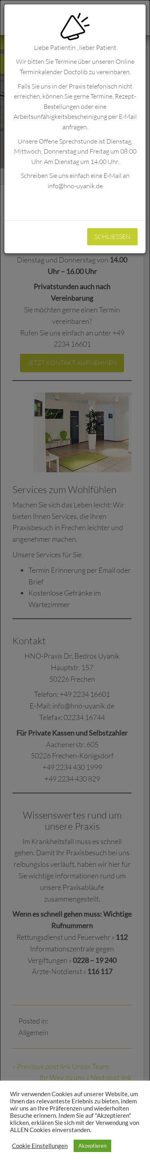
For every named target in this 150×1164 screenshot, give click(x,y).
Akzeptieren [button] (92, 1145)
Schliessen (112, 237)
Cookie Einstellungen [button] (40, 1145)
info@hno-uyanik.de (75, 186)
